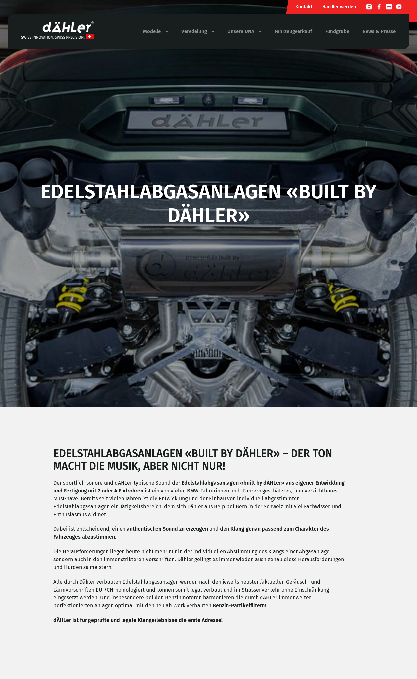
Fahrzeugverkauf (293, 31)
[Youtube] (399, 7)
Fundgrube (337, 31)
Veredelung (197, 31)
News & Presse (379, 31)
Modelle (155, 31)
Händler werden (339, 7)
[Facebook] (379, 7)
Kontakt (303, 7)
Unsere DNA (244, 31)
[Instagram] (369, 7)
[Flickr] (389, 7)
